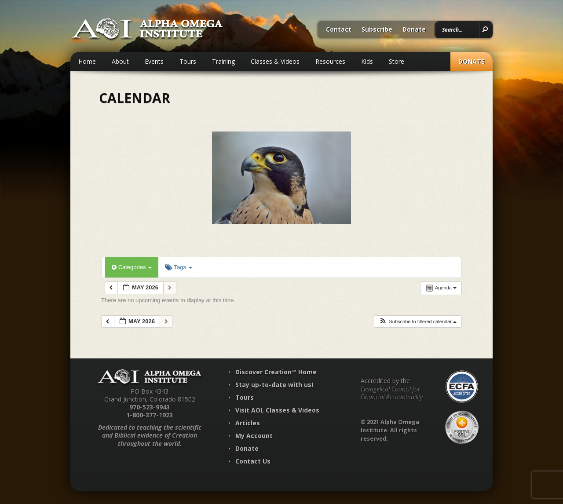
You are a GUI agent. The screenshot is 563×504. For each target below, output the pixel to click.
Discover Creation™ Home (276, 372)
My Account (254, 435)
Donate (414, 29)
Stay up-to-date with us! (274, 384)
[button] (417, 322)
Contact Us (253, 461)
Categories (132, 267)
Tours (187, 61)
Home (87, 61)
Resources (330, 61)
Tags (178, 267)
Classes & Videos (275, 61)
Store (396, 61)
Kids (367, 61)
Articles (247, 423)
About (120, 61)
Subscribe (377, 29)
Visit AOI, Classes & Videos (277, 410)
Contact (338, 29)
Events (154, 61)
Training (223, 61)
